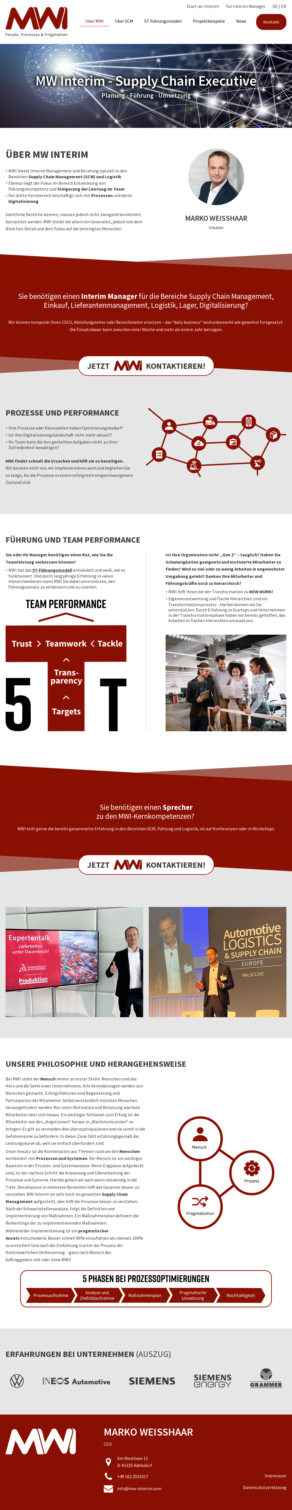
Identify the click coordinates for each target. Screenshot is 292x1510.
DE (275, 6)
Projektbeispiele (209, 21)
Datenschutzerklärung (264, 1487)
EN (283, 6)
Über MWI (94, 21)
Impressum (275, 1475)
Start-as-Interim (203, 6)
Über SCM (124, 21)
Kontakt (271, 22)
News (241, 21)
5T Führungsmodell (163, 21)
